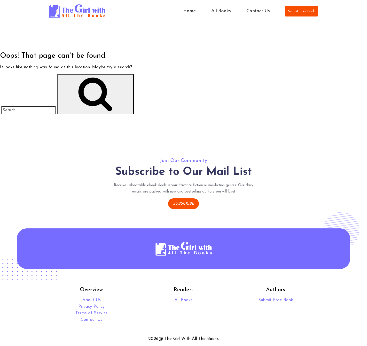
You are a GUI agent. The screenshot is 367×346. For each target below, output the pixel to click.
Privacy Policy (91, 306)
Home (189, 11)
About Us (91, 300)
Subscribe (183, 204)
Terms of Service (91, 313)
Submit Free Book (301, 11)
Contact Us (258, 11)
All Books (221, 11)
